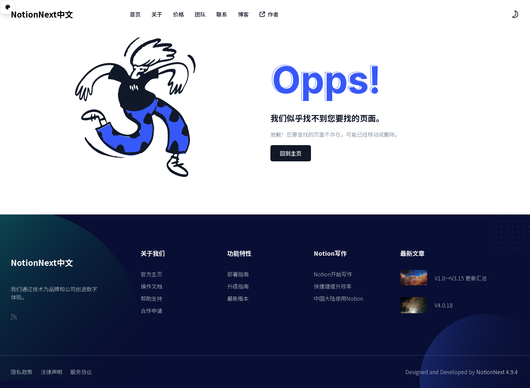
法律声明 (51, 372)
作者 (269, 14)
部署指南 (238, 274)
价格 (178, 14)
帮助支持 (151, 298)
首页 (135, 14)
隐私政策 (21, 372)
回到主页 (291, 153)
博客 (243, 14)
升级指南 (238, 286)
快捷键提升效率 (333, 286)
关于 (156, 14)
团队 (200, 14)
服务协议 (81, 372)
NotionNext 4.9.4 (497, 372)
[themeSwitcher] (515, 14)
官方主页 (151, 274)
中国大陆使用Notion (338, 298)
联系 (221, 14)
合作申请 (151, 310)
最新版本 (238, 298)
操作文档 (151, 286)
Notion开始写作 (333, 274)
